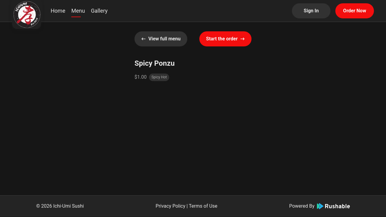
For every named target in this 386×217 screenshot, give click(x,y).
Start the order (225, 39)
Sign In (311, 11)
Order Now (354, 11)
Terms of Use (203, 206)
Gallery (99, 11)
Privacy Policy (170, 206)
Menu (78, 11)
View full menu (161, 39)
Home (58, 11)
